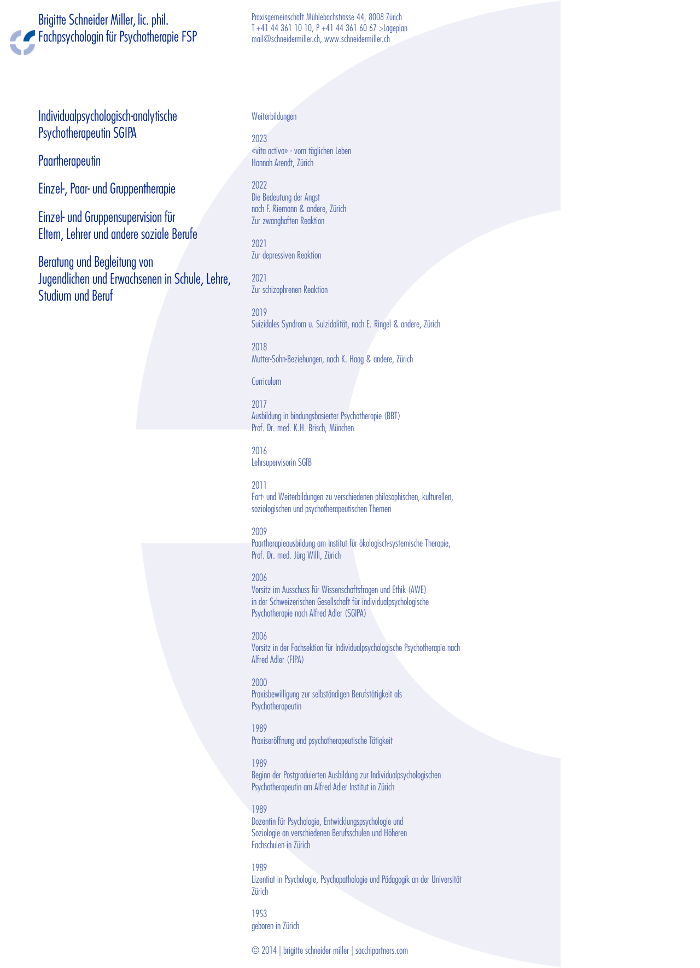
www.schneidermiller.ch (357, 39)
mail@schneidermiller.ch (286, 39)
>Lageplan (393, 28)
